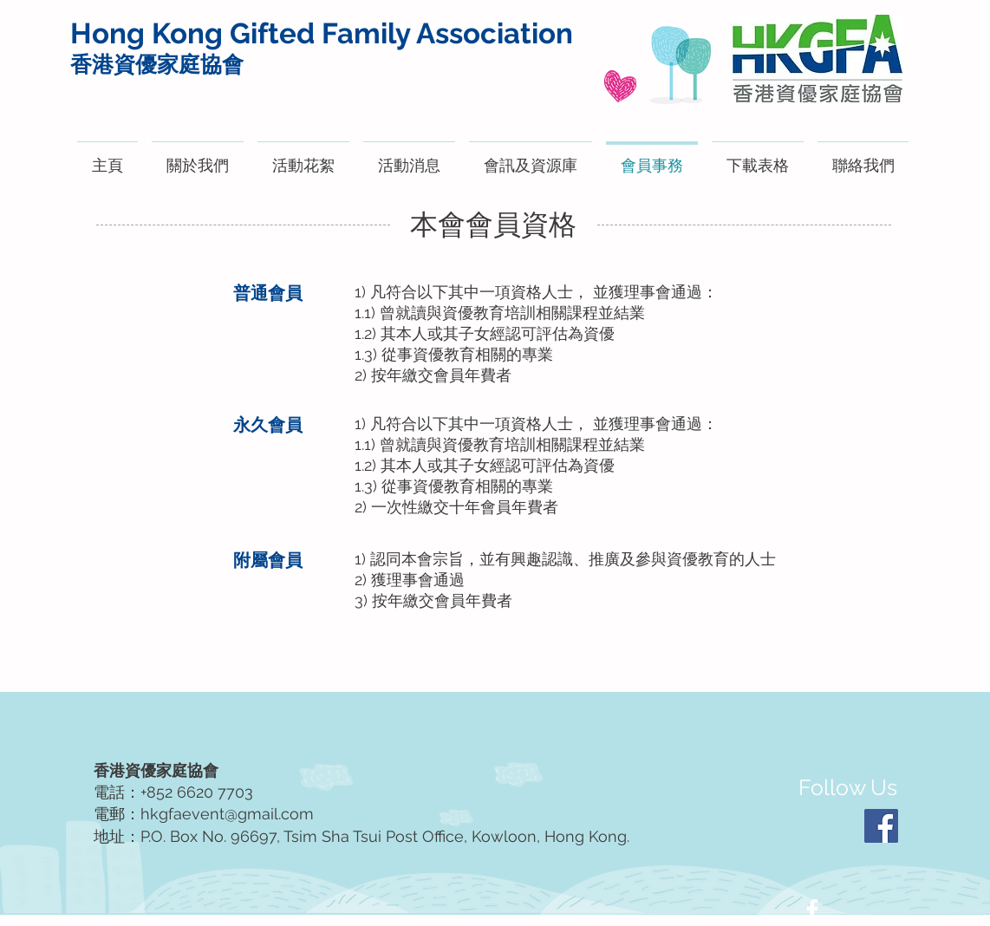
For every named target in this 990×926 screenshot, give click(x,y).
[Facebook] (881, 826)
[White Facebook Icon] (812, 909)
